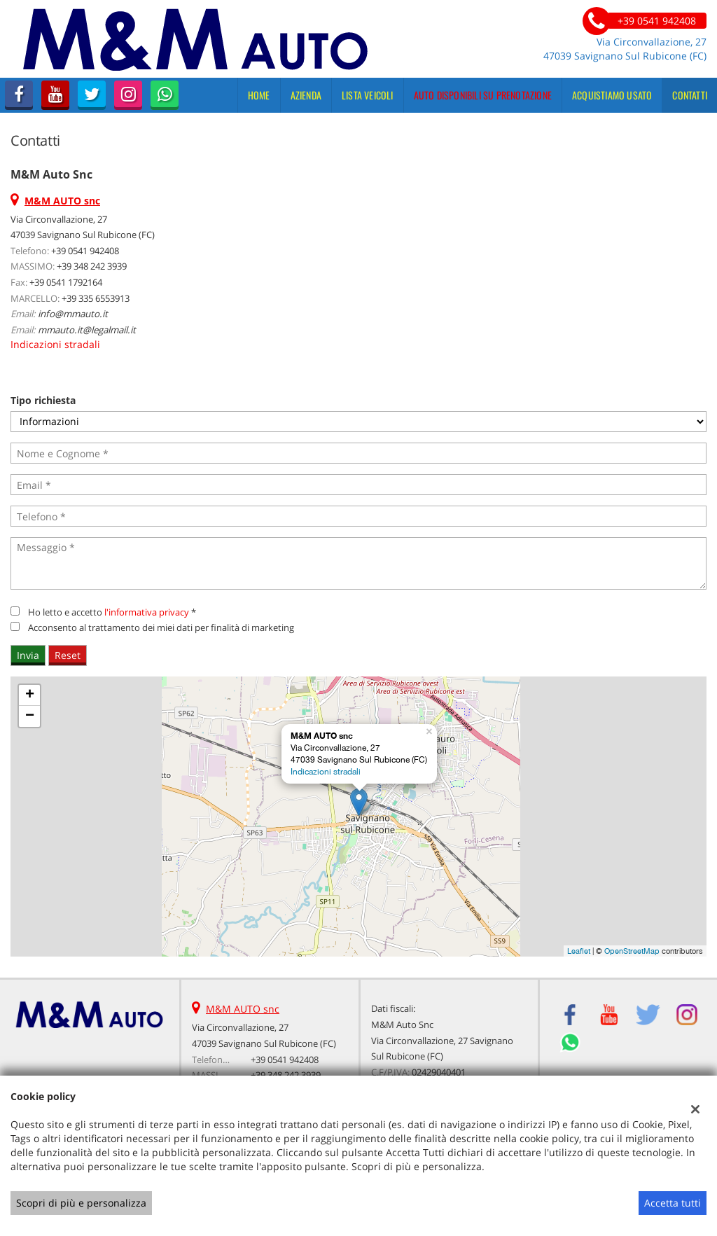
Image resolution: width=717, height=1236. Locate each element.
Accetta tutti (672, 1202)
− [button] (29, 716)
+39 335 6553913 (96, 298)
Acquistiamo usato (612, 95)
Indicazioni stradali (55, 344)
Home (259, 95)
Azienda (306, 95)
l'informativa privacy (146, 612)
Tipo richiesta (43, 400)
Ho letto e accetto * (112, 612)
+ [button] (29, 695)
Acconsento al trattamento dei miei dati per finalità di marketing (161, 627)
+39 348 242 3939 (92, 266)
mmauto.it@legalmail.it (87, 330)
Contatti (689, 95)
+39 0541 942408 (85, 250)
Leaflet (578, 951)
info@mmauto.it (73, 313)
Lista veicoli (368, 95)
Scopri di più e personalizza (81, 1202)
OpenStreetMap (632, 951)
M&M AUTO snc (242, 1008)
